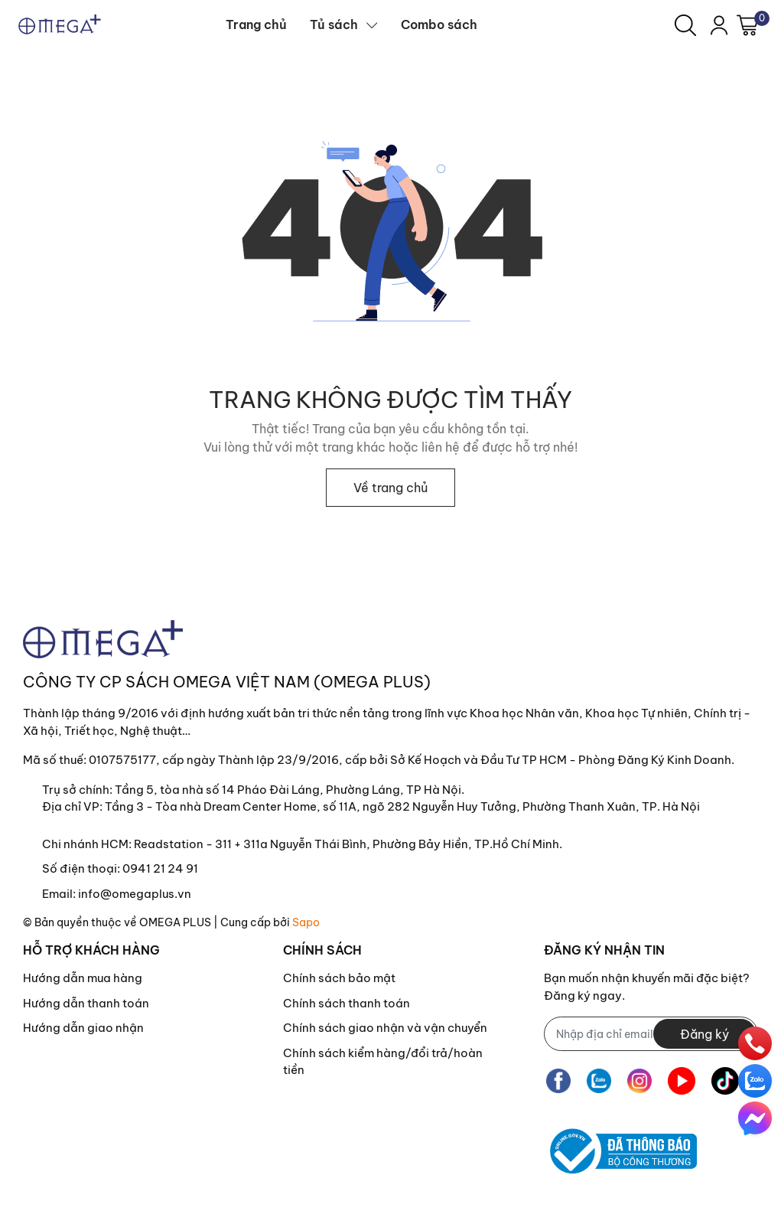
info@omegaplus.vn (134, 893)
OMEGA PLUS (175, 922)
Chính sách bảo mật (339, 978)
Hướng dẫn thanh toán (86, 1003)
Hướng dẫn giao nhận (83, 1027)
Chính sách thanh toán (346, 1003)
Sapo (306, 922)
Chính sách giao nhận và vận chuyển (385, 1027)
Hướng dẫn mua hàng (82, 978)
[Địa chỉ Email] (651, 1034)
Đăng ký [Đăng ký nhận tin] (704, 1034)
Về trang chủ (390, 487)
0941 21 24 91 (160, 868)
